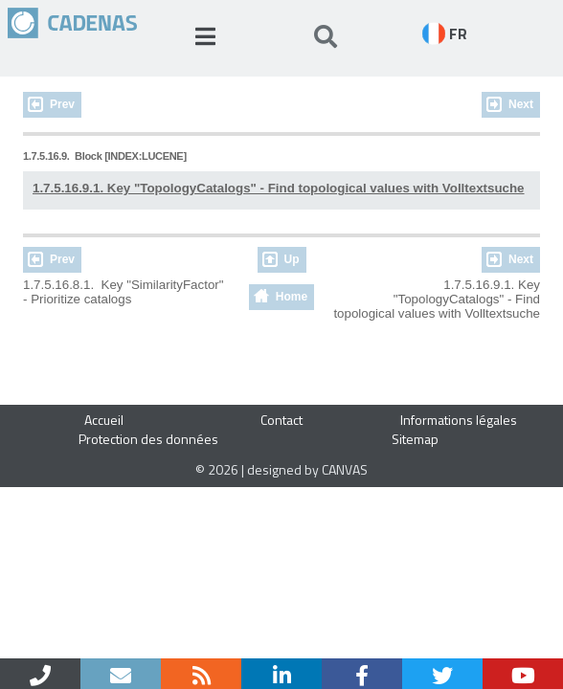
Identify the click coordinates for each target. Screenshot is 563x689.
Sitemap (415, 439)
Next (520, 104)
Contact (281, 420)
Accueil (104, 420)
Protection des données (148, 439)
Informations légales (458, 420)
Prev (62, 104)
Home (291, 296)
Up (292, 259)
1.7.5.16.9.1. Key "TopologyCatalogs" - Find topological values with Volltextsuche (279, 188)
